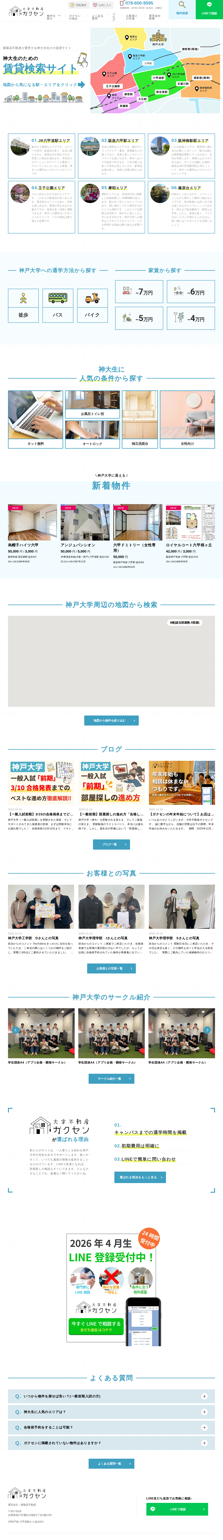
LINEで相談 (178, 1509)
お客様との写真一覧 (109, 968)
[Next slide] (207, 1030)
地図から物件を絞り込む (109, 720)
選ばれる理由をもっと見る (138, 1177)
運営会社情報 (155, 17)
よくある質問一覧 (109, 1463)
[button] (108, 669)
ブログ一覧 (109, 844)
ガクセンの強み (75, 17)
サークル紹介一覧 (109, 1078)
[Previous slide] (15, 1030)
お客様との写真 (132, 17)
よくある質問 (98, 17)
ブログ (113, 17)
